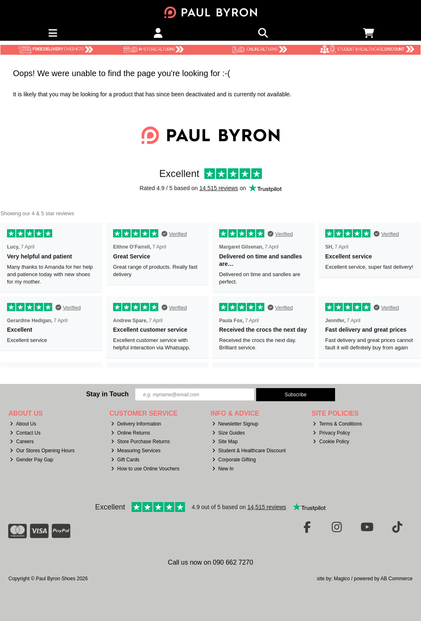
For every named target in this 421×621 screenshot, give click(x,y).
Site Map (225, 441)
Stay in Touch (107, 394)
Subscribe (295, 395)
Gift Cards (125, 460)
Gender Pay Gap (31, 460)
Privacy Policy (331, 433)
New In (223, 469)
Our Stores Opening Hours (42, 451)
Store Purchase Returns (140, 441)
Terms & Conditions (337, 424)
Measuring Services (135, 451)
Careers (22, 441)
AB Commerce (396, 578)
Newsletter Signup (235, 424)
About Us (23, 424)
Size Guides (228, 433)
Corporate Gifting (234, 460)
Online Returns (130, 433)
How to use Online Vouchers (145, 469)
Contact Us (25, 433)
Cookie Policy (331, 441)
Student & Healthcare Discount (249, 451)
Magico (342, 578)
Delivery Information (136, 424)
